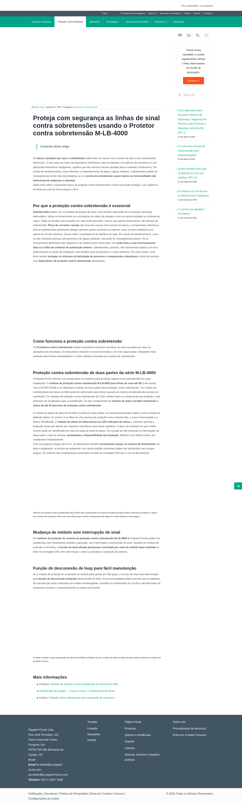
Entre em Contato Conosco (189, 735)
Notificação (35, 793)
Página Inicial (133, 721)
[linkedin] (188, 35)
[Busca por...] (193, 95)
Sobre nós (179, 721)
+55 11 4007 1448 (51, 779)
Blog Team (40, 107)
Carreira (130, 748)
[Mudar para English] (187, 13)
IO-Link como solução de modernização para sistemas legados (191, 150)
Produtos (130, 728)
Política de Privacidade (74, 793)
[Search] (180, 95)
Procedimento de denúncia (189, 728)
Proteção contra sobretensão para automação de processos (81, 697)
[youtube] (180, 35)
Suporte (129, 741)
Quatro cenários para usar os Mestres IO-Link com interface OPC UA (192, 173)
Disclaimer (50, 793)
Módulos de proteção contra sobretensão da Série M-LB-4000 (84, 684)
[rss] (196, 35)
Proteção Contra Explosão (85, 107)
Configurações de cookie (43, 798)
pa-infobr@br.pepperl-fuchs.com (48, 774)
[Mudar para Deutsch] (197, 13)
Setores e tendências (138, 735)
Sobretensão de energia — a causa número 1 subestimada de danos (77, 691)
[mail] (205, 35)
